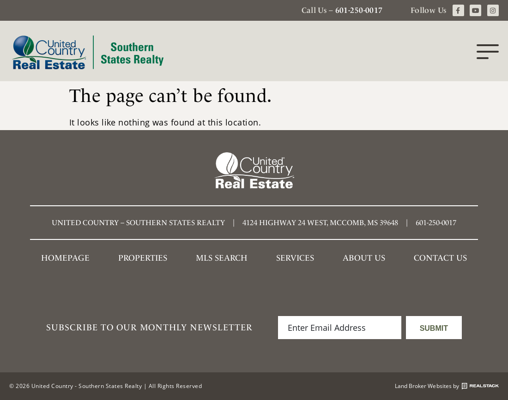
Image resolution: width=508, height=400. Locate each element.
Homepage (65, 258)
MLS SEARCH (222, 258)
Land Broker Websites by (447, 386)
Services (295, 258)
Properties (142, 258)
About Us (364, 258)
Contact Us (440, 258)
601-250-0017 (359, 10)
